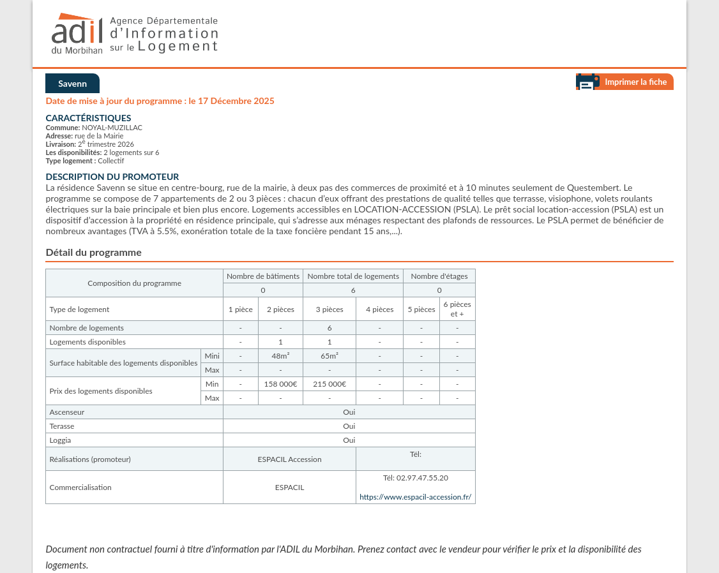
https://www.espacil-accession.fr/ (416, 497)
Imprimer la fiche (636, 82)
